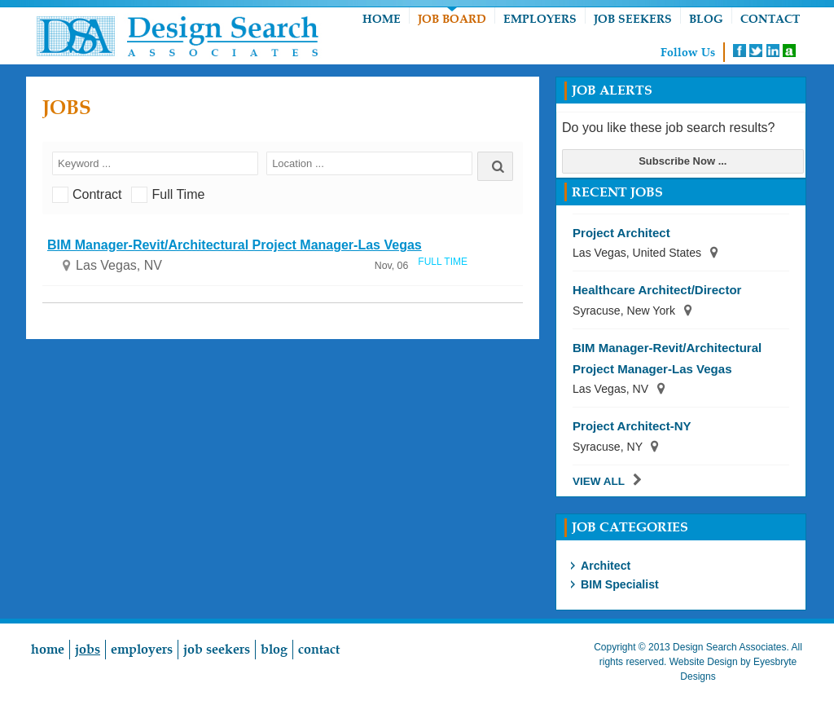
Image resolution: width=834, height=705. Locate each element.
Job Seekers (633, 19)
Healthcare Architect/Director (657, 290)
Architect (605, 565)
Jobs (87, 650)
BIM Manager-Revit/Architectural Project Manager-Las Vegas (234, 245)
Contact (770, 19)
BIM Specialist (620, 584)
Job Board (452, 19)
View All (599, 481)
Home (381, 19)
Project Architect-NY (632, 426)
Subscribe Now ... (682, 161)
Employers (540, 19)
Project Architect (621, 233)
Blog (706, 19)
